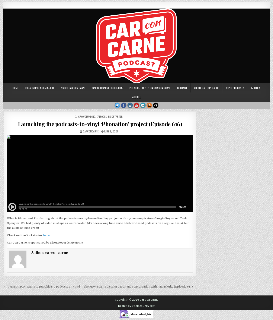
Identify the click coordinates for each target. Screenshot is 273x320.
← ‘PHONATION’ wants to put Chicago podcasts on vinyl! (42, 286)
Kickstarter (115, 116)
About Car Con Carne (206, 88)
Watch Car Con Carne (73, 88)
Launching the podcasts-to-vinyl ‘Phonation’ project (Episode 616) (100, 124)
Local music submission (39, 88)
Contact (182, 88)
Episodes (102, 116)
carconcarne (91, 131)
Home (16, 88)
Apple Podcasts (235, 88)
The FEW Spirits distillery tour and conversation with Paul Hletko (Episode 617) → (139, 286)
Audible (136, 97)
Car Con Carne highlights (107, 88)
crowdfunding (86, 116)
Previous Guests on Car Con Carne (149, 88)
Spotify (255, 88)
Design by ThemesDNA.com (136, 305)
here (46, 235)
